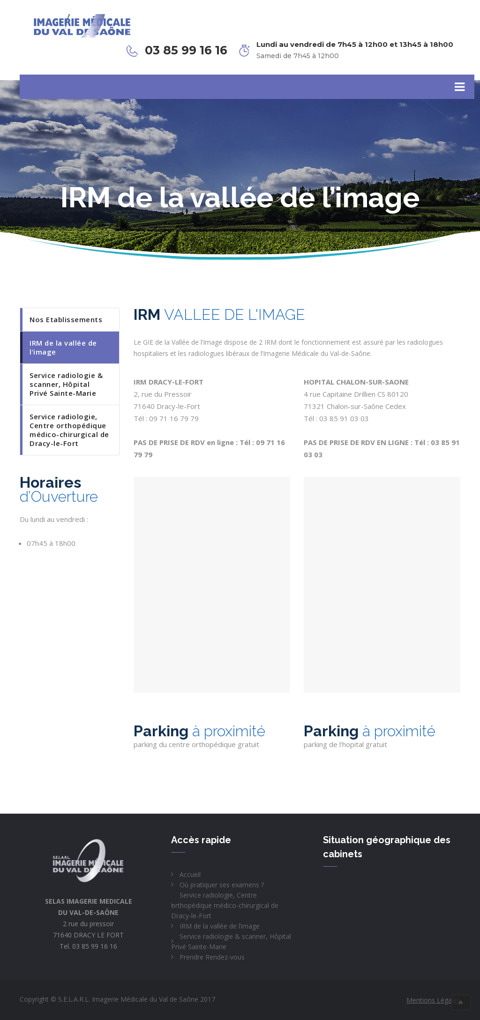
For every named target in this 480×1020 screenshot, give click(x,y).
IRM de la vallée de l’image (220, 926)
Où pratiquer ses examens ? (222, 884)
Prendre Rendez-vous (212, 956)
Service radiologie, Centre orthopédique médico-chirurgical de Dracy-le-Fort (224, 905)
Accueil (190, 874)
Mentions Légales (433, 1000)
